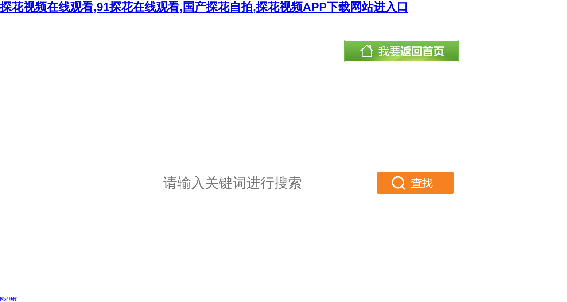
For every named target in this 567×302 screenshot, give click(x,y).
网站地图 (9, 299)
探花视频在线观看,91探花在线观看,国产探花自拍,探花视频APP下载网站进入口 (204, 6)
